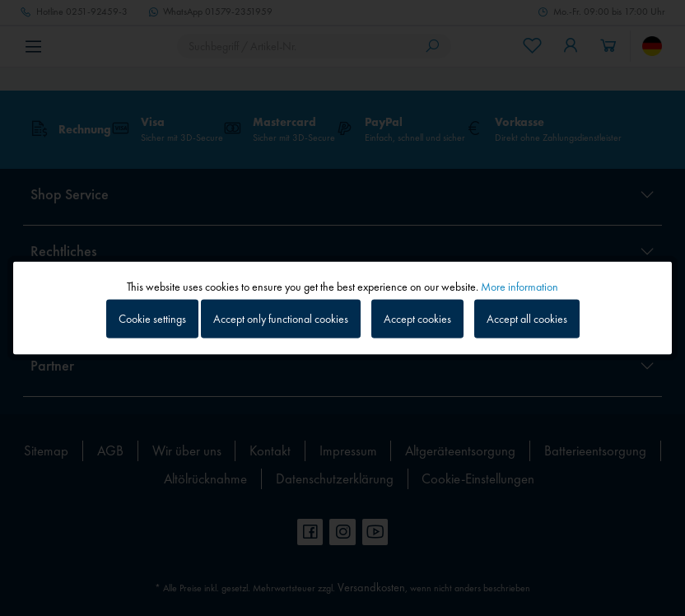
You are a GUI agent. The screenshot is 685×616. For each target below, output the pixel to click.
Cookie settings (152, 318)
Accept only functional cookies (280, 318)
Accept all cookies (527, 318)
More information (519, 286)
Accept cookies (417, 318)
